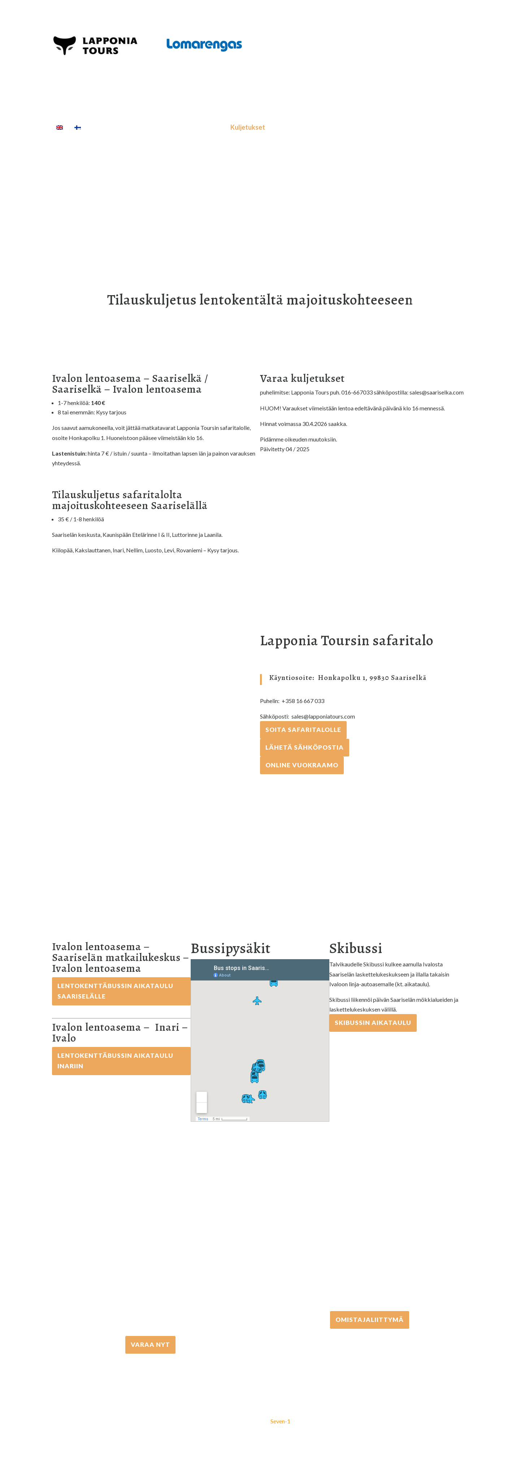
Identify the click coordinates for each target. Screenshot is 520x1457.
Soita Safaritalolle (303, 729)
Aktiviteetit (145, 127)
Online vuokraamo (301, 765)
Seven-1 (280, 1421)
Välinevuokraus (199, 127)
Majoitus (287, 127)
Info (319, 127)
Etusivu (103, 127)
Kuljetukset (247, 127)
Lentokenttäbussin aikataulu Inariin (115, 1061)
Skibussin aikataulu (373, 1022)
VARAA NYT (150, 1344)
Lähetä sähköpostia (304, 747)
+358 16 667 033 (150, 1268)
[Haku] (342, 127)
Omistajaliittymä (369, 1319)
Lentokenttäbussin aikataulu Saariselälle (115, 991)
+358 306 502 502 (370, 1243)
